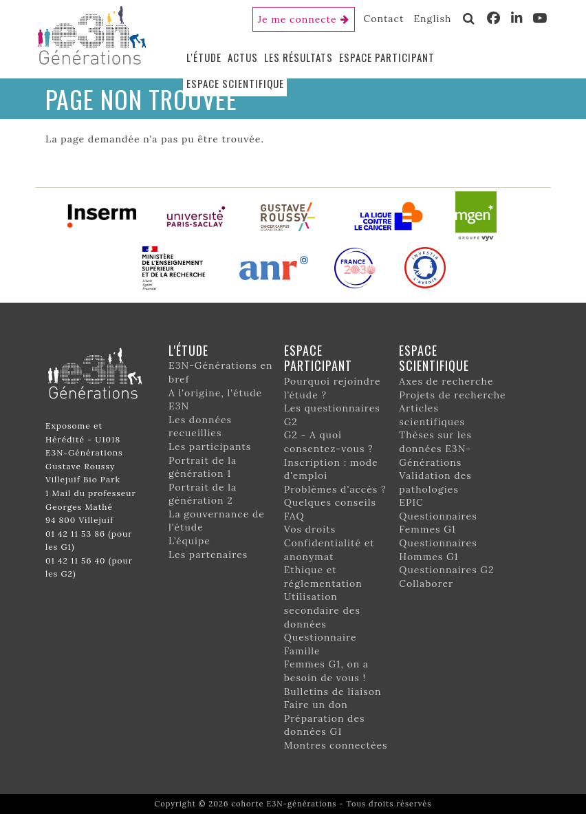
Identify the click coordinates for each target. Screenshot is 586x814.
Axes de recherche (446, 381)
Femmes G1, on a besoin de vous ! (326, 671)
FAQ (294, 516)
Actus (243, 57)
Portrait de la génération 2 (203, 494)
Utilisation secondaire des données (322, 610)
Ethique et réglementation (323, 577)
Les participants (210, 446)
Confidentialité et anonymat (329, 550)
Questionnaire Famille (320, 644)
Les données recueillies (200, 427)
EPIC (411, 502)
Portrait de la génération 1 (203, 467)
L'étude (203, 57)
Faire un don (316, 704)
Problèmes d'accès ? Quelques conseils (335, 496)
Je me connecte (297, 19)
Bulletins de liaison (333, 691)
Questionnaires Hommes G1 (438, 550)
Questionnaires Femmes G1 (438, 523)
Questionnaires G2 (446, 570)
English (432, 18)
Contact (384, 18)
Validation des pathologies (435, 482)
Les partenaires (208, 554)
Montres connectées (336, 745)
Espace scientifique (235, 83)
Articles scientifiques (432, 415)
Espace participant (387, 57)
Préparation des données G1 (324, 725)
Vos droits (310, 529)
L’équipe (189, 541)
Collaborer (426, 583)
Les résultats (298, 57)
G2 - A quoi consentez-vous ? (328, 442)
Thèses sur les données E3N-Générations (435, 448)
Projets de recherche (452, 395)
